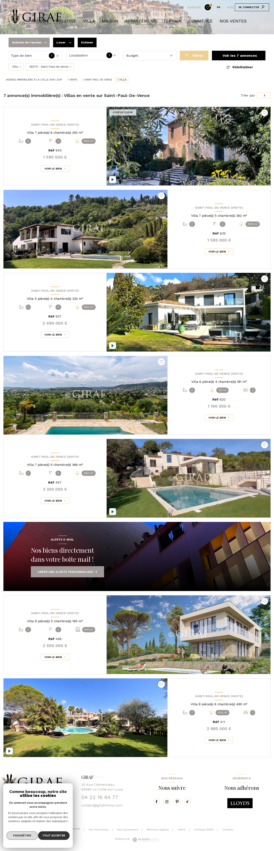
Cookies (227, 829)
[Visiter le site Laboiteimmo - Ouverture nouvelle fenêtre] (145, 839)
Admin (182, 829)
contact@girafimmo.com (101, 805)
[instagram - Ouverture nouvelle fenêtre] (166, 801)
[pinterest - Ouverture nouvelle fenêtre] (177, 801)
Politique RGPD (204, 829)
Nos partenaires (127, 829)
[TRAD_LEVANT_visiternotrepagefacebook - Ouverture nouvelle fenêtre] (156, 801)
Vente (73, 79)
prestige (66, 21)
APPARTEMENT (140, 21)
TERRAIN (172, 21)
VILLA (89, 21)
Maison (110, 21)
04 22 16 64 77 (99, 797)
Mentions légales (158, 829)
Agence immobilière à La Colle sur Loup (34, 79)
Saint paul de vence (98, 79)
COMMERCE (201, 21)
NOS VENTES (233, 21)
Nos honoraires (99, 829)
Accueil (40, 21)
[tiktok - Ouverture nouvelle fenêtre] (187, 801)
